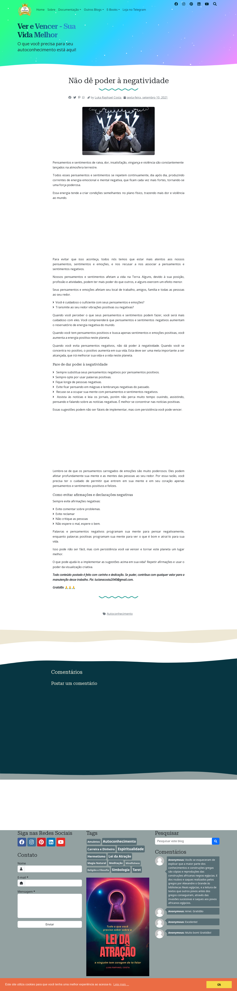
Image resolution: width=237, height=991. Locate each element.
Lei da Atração (120, 856)
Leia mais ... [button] (121, 984)
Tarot (137, 869)
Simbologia (121, 869)
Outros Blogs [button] (93, 10)
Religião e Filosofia (98, 870)
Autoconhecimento (120, 614)
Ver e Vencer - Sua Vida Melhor (47, 30)
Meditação (116, 863)
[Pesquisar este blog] (183, 841)
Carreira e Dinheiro (101, 849)
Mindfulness (133, 863)
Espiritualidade (131, 848)
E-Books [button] (112, 10)
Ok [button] (219, 984)
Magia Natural (96, 863)
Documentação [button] (68, 10)
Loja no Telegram (134, 10)
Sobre (51, 10)
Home (40, 10)
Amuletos (93, 841)
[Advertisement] (118, 243)
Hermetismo (96, 856)
